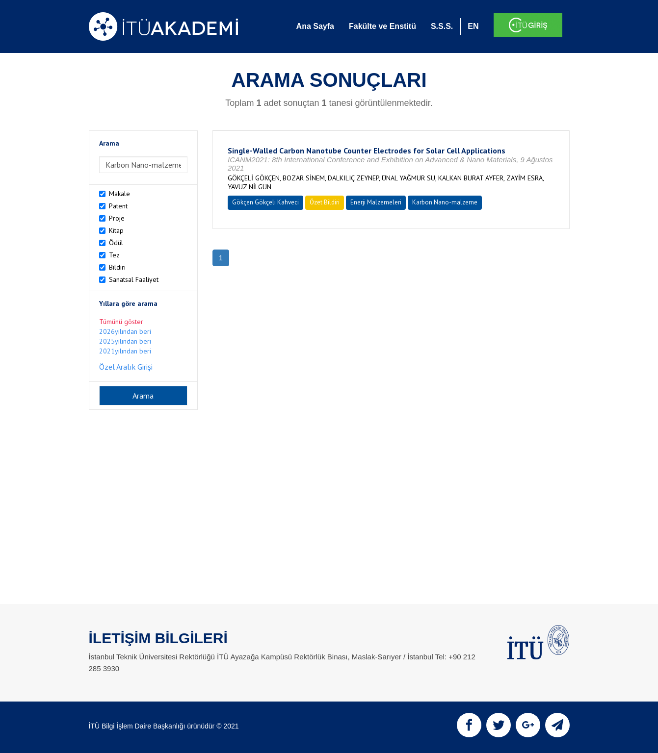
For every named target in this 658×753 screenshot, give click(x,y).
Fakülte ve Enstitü (382, 26)
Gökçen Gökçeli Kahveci (265, 202)
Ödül (116, 242)
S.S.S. (442, 26)
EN (473, 26)
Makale (119, 193)
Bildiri (117, 267)
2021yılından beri (125, 351)
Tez (114, 255)
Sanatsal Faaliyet (133, 279)
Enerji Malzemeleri (375, 202)
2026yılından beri (125, 331)
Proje (117, 218)
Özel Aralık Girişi (126, 367)
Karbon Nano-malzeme (444, 202)
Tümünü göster (121, 321)
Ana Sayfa (315, 26)
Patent (118, 205)
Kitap (116, 230)
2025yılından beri (125, 341)
